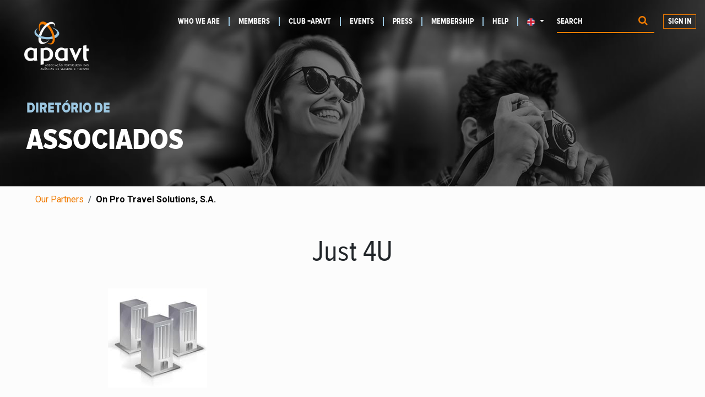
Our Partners (59, 199)
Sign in (679, 21)
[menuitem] (203, 21)
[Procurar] (643, 21)
